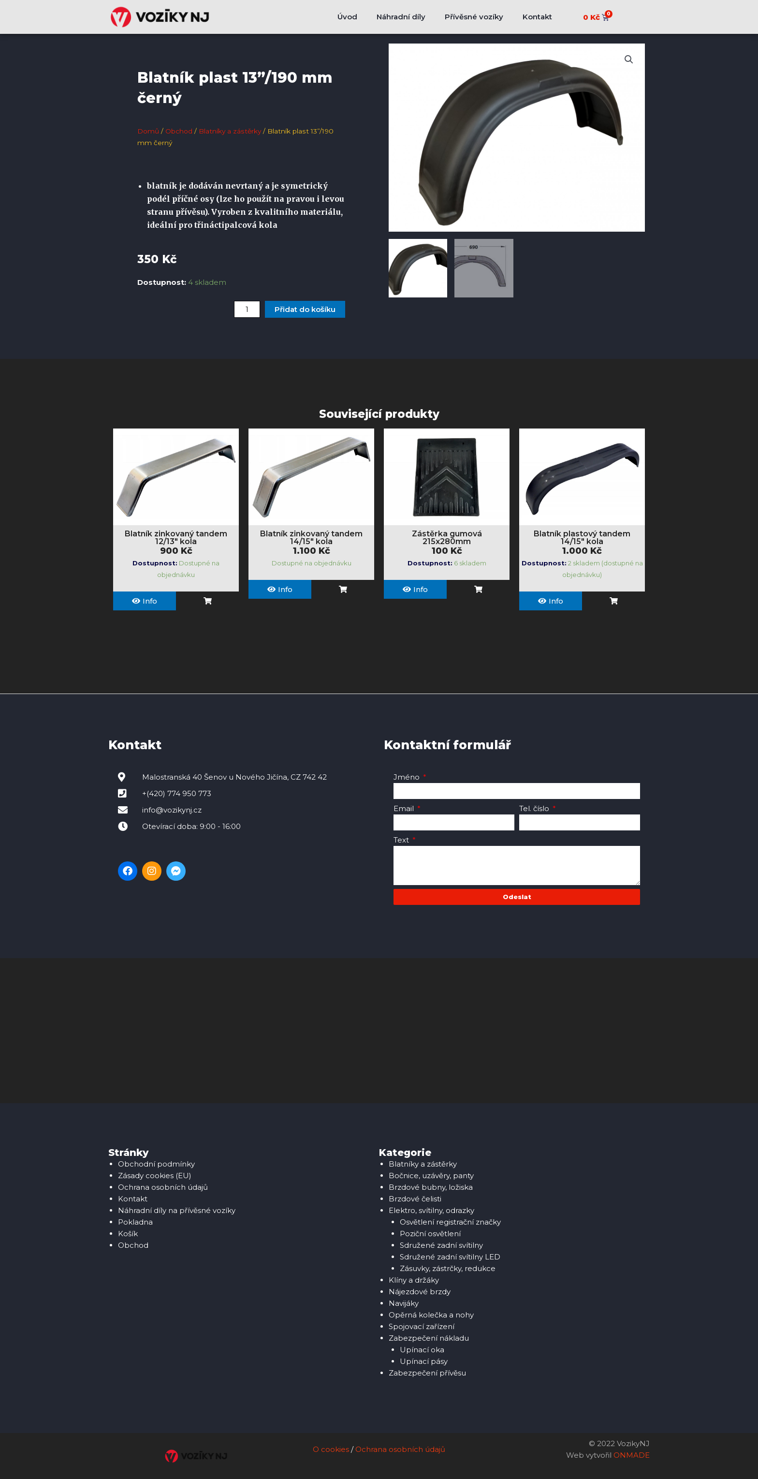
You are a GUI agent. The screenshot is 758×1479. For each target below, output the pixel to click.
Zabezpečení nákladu (429, 1338)
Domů (148, 131)
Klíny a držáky (414, 1280)
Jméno (408, 777)
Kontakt (537, 16)
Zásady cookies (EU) (154, 1175)
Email (405, 808)
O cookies (331, 1449)
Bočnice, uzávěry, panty (431, 1175)
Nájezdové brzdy (420, 1291)
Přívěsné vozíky (474, 16)
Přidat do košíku (305, 309)
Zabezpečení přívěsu (427, 1372)
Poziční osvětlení (430, 1233)
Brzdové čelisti (415, 1198)
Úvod (347, 16)
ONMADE (631, 1455)
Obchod (178, 131)
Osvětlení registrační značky (450, 1222)
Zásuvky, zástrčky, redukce (448, 1268)
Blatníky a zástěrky (230, 131)
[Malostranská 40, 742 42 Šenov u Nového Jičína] (379, 1030)
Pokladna (135, 1222)
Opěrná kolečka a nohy (431, 1314)
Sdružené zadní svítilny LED (450, 1256)
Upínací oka (422, 1349)
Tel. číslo (535, 808)
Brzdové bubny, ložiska (431, 1187)
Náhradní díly (401, 16)
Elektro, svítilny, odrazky (431, 1210)
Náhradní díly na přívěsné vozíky (176, 1210)
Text (402, 839)
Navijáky (404, 1303)
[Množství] (247, 309)
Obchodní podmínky (156, 1163)
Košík (128, 1233)
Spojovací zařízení (421, 1326)
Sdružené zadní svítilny (441, 1245)
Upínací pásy (424, 1361)
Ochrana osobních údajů (163, 1187)
